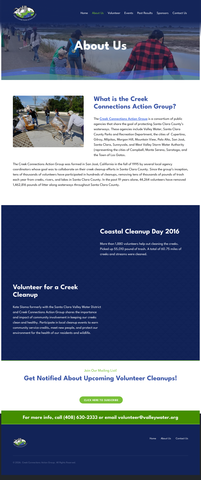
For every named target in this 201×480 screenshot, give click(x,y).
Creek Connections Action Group (123, 119)
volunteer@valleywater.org (148, 417)
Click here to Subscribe (101, 400)
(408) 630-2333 (80, 417)
